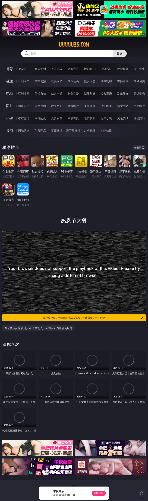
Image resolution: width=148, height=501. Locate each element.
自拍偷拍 (40, 81)
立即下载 (99, 493)
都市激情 (23, 118)
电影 (9, 93)
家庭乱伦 (40, 118)
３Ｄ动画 (73, 81)
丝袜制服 (106, 81)
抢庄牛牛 (139, 69)
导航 (9, 130)
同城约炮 (23, 130)
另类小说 (106, 118)
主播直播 (122, 81)
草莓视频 (56, 130)
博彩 (9, 68)
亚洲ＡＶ (23, 81)
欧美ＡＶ (56, 81)
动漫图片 (73, 106)
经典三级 (106, 93)
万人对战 (56, 69)
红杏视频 (89, 130)
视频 (9, 81)
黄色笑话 (122, 118)
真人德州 (40, 69)
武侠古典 (73, 118)
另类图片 (139, 106)
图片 (9, 105)
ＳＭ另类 (139, 81)
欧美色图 (56, 106)
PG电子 (23, 69)
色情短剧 (106, 130)
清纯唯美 (106, 106)
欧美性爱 (73, 93)
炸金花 (106, 69)
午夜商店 (40, 130)
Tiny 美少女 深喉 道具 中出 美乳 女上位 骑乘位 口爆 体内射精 (38, 328)
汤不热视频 (73, 130)
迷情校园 (89, 118)
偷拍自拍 (40, 93)
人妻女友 (56, 118)
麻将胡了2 (89, 69)
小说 (9, 118)
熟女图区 (122, 106)
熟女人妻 (89, 81)
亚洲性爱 (23, 93)
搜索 (119, 54)
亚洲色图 (40, 106)
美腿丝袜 (89, 106)
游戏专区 (73, 69)
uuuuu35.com (74, 44)
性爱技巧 (139, 118)
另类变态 (139, 93)
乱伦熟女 (122, 93)
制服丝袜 (89, 93)
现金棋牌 (122, 69)
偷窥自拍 (23, 106)
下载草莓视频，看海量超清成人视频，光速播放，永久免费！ (92, 318)
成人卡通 (56, 93)
